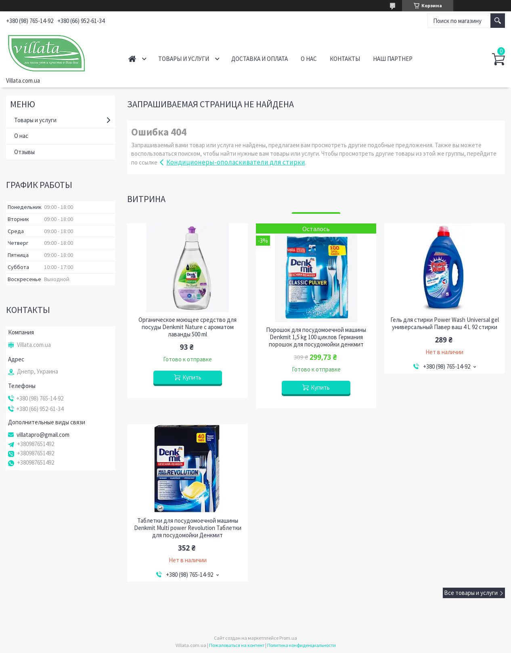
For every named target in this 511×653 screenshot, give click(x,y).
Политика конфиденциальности (301, 645)
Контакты (345, 59)
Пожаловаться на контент (236, 645)
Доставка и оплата (259, 59)
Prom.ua (288, 638)
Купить (191, 377)
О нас (309, 59)
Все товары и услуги (471, 593)
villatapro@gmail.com (43, 434)
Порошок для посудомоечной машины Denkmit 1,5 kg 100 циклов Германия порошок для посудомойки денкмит (316, 337)
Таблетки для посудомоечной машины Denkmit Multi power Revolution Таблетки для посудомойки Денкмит (187, 528)
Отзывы (24, 152)
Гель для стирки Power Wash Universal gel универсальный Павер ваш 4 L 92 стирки (444, 323)
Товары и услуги (183, 59)
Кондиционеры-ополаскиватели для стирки (235, 162)
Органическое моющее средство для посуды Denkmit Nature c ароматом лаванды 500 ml (187, 327)
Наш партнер (393, 59)
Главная (132, 59)
